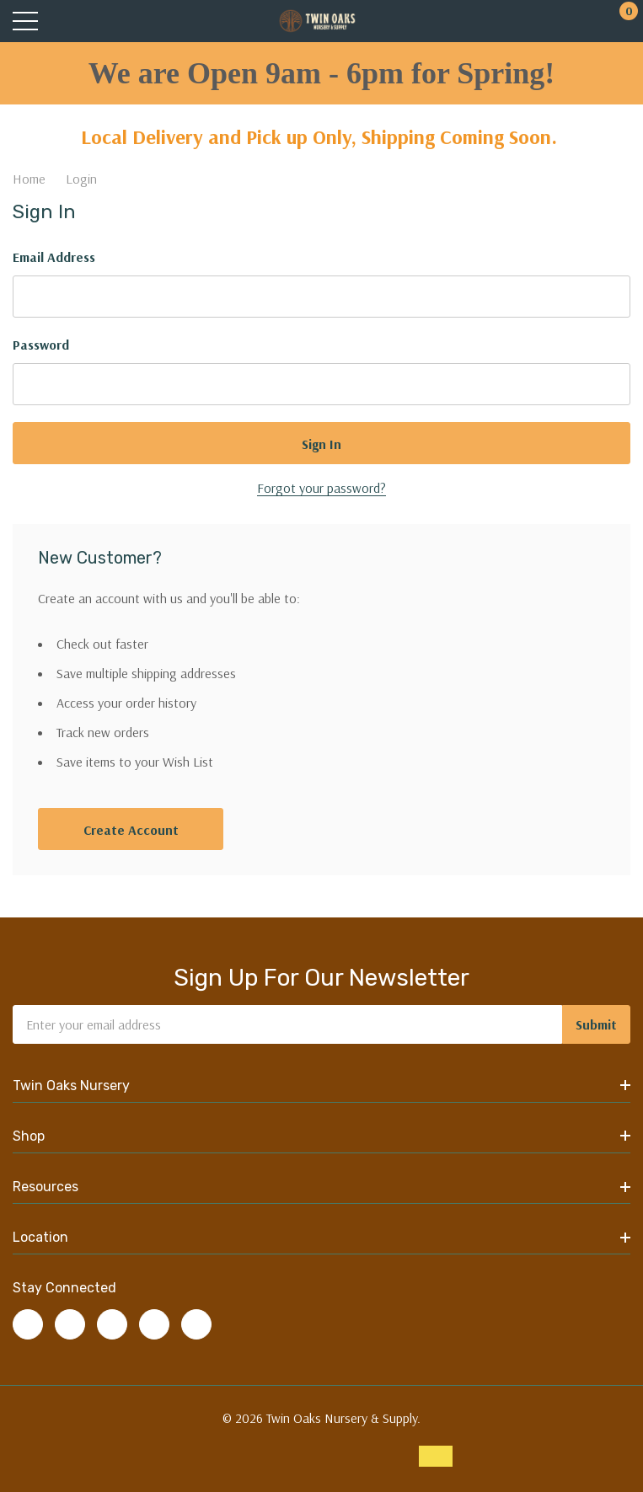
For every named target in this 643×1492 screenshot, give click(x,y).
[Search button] (61, 21)
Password (41, 344)
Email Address (54, 257)
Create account (131, 829)
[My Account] (586, 21)
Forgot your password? (321, 487)
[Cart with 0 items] (619, 21)
